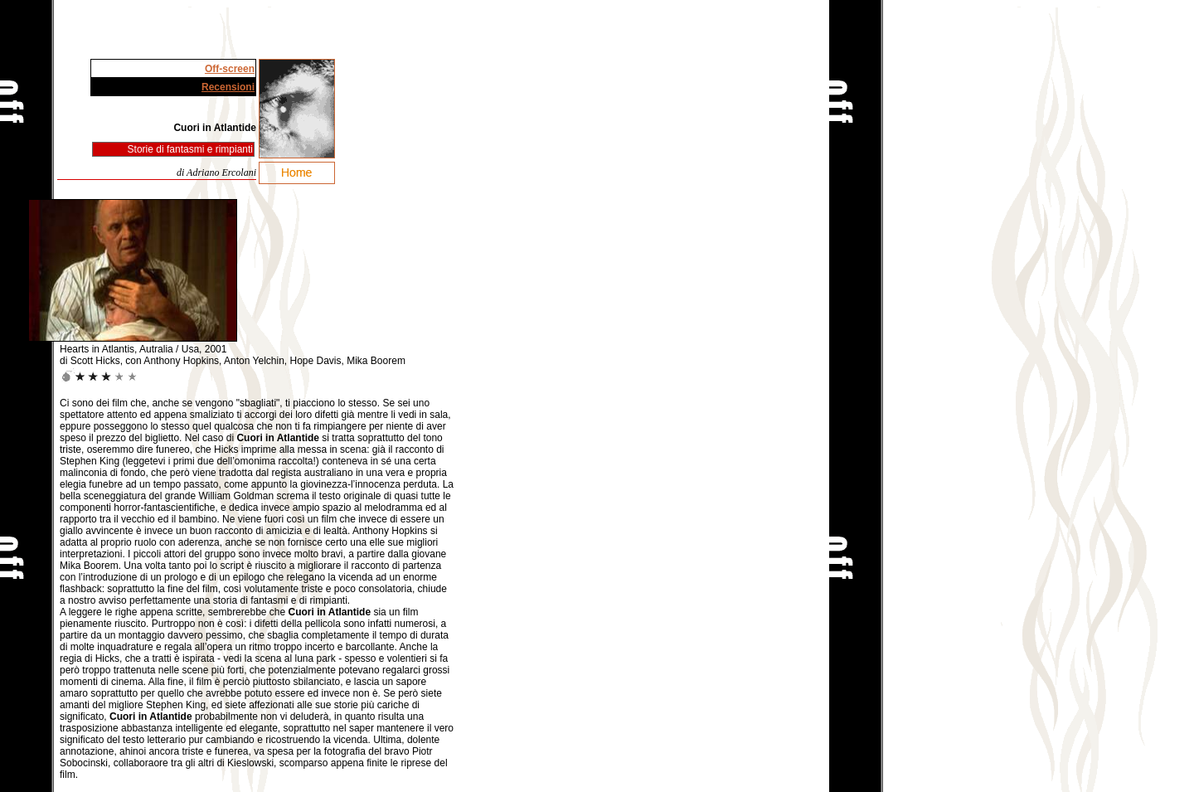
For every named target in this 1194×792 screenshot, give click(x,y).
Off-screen (230, 69)
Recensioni (228, 87)
